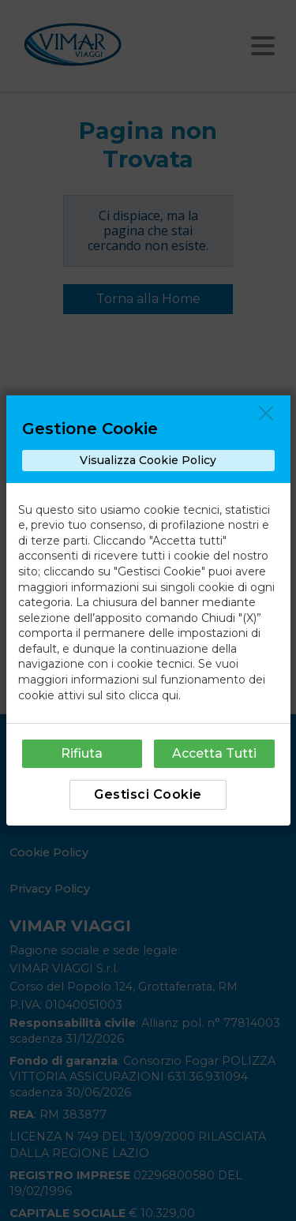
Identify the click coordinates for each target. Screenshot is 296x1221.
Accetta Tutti (214, 753)
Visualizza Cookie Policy (148, 460)
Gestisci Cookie (148, 794)
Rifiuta (82, 753)
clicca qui (153, 695)
